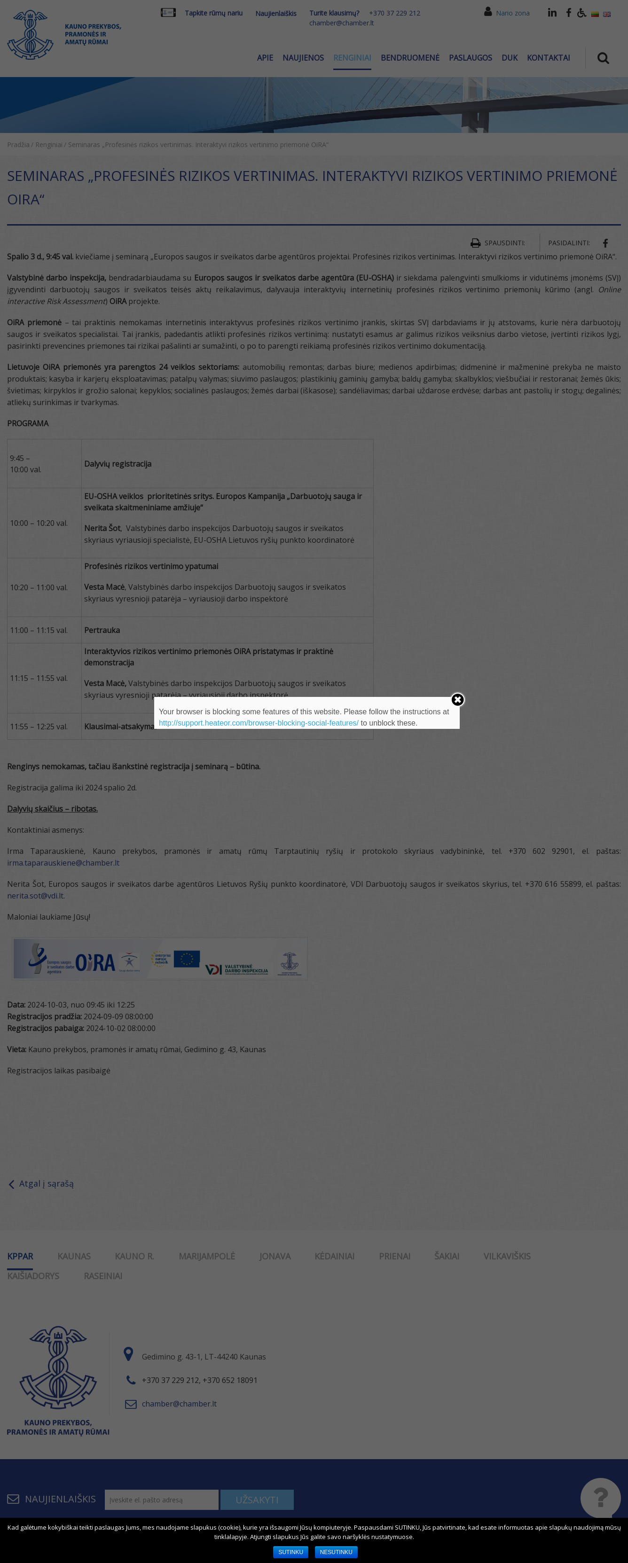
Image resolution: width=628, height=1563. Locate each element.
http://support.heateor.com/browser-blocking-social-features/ (259, 723)
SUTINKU (290, 1552)
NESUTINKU (336, 1552)
